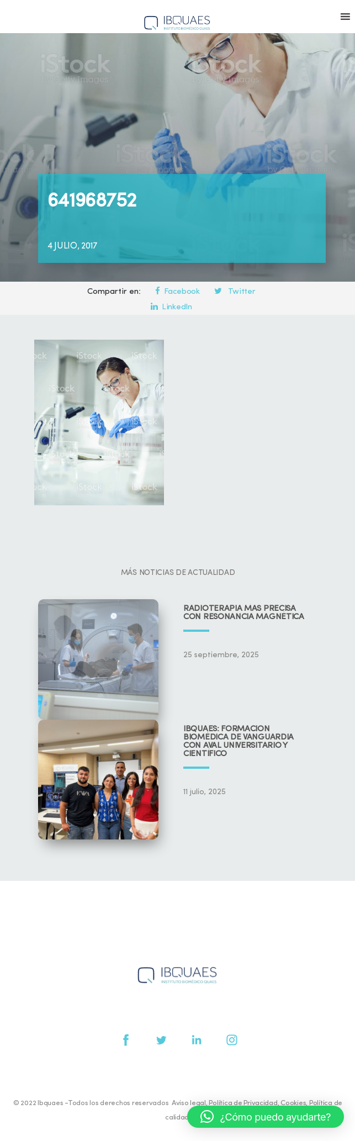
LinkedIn (171, 307)
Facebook (177, 292)
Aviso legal (189, 1103)
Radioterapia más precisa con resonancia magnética (243, 613)
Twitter (234, 292)
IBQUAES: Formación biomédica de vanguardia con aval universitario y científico (238, 741)
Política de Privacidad (243, 1103)
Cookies (293, 1103)
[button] (265, 1117)
